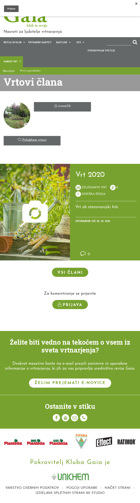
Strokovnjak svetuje (101, 51)
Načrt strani (118, 488)
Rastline (61, 43)
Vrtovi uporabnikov (30, 71)
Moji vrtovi (8, 71)
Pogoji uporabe (81, 488)
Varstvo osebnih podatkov (32, 488)
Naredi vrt (11, 62)
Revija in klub (13, 43)
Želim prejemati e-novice (70, 383)
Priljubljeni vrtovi (32, 140)
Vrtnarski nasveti (39, 43)
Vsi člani (70, 273)
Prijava (70, 305)
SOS (78, 43)
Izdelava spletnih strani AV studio (70, 493)
